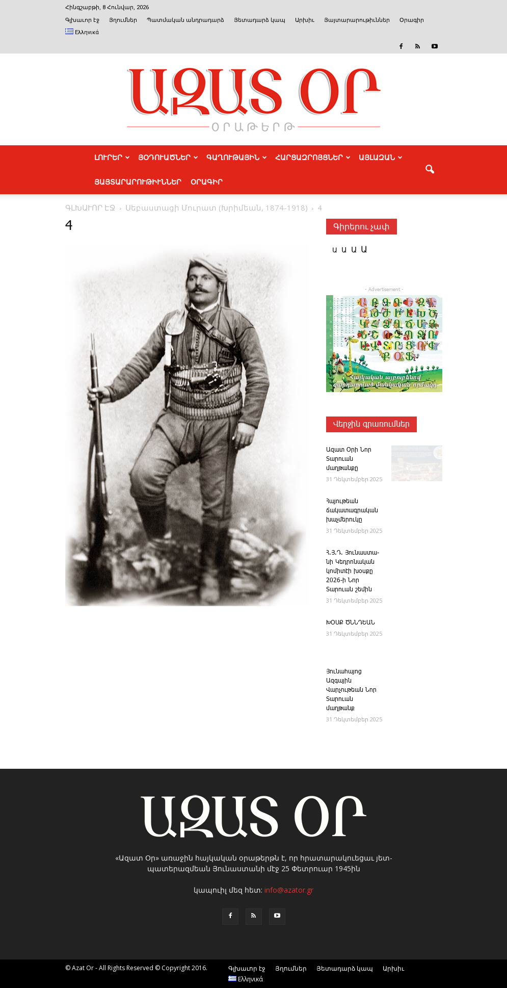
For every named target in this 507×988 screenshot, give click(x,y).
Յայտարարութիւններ (357, 20)
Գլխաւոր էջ (82, 20)
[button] (430, 170)
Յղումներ (123, 20)
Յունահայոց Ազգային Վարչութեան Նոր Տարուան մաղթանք (351, 690)
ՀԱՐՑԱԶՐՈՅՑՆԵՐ (313, 157)
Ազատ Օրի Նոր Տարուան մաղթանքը (348, 459)
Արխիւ (304, 20)
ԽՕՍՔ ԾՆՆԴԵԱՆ (350, 623)
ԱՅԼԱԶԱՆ (381, 157)
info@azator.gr (288, 890)
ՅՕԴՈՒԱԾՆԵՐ (168, 157)
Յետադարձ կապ (259, 20)
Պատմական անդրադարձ (185, 20)
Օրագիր (411, 20)
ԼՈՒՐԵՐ (112, 157)
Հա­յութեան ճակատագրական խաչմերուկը (352, 511)
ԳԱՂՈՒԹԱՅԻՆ (236, 157)
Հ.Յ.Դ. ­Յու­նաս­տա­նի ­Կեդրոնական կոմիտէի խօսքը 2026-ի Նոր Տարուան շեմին (352, 571)
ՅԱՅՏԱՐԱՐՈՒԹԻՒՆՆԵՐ (137, 182)
